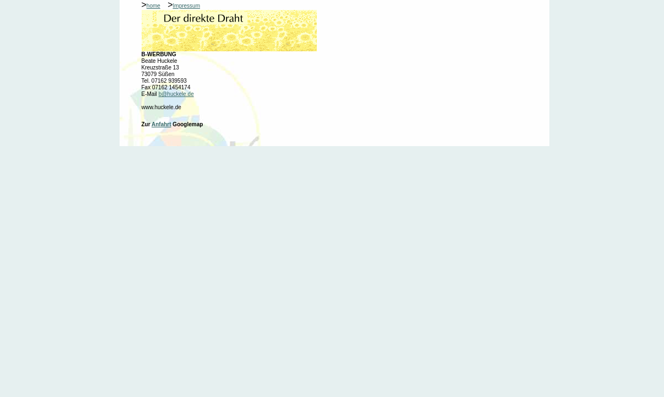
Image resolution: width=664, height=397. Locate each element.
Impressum (186, 6)
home (153, 6)
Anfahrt (161, 124)
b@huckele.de (176, 94)
